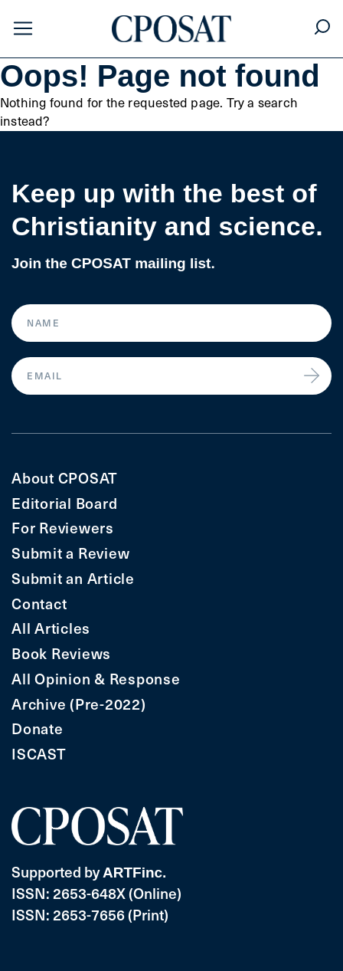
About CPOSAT (64, 477)
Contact (39, 603)
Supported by (88, 871)
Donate (37, 728)
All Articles (50, 628)
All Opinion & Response (96, 678)
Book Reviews (61, 653)
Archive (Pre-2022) (78, 703)
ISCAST (39, 753)
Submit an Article (73, 578)
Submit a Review (70, 553)
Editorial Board (64, 503)
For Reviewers (62, 527)
